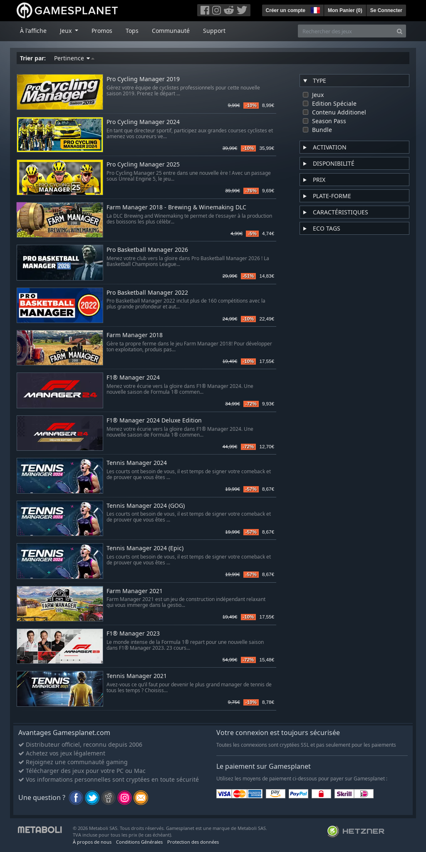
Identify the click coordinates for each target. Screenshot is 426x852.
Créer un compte (285, 10)
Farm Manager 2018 (134, 335)
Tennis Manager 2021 (136, 676)
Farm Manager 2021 (134, 591)
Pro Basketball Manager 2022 (147, 292)
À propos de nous (92, 842)
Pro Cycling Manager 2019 (143, 79)
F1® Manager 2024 (133, 377)
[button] (314, 9)
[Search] (399, 31)
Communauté (171, 31)
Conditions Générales (139, 842)
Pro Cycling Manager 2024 (143, 122)
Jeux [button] (66, 31)
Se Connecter (386, 10)
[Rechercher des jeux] (346, 31)
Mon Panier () (345, 10)
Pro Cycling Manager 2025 (143, 164)
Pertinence (74, 58)
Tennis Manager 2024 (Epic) (144, 548)
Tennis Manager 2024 (136, 463)
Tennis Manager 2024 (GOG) (145, 505)
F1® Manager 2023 (133, 633)
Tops (132, 31)
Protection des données (193, 842)
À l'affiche (33, 31)
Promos (102, 31)
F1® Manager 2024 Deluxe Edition (154, 420)
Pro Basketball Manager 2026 (147, 249)
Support (214, 31)
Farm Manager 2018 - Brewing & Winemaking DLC (176, 207)
